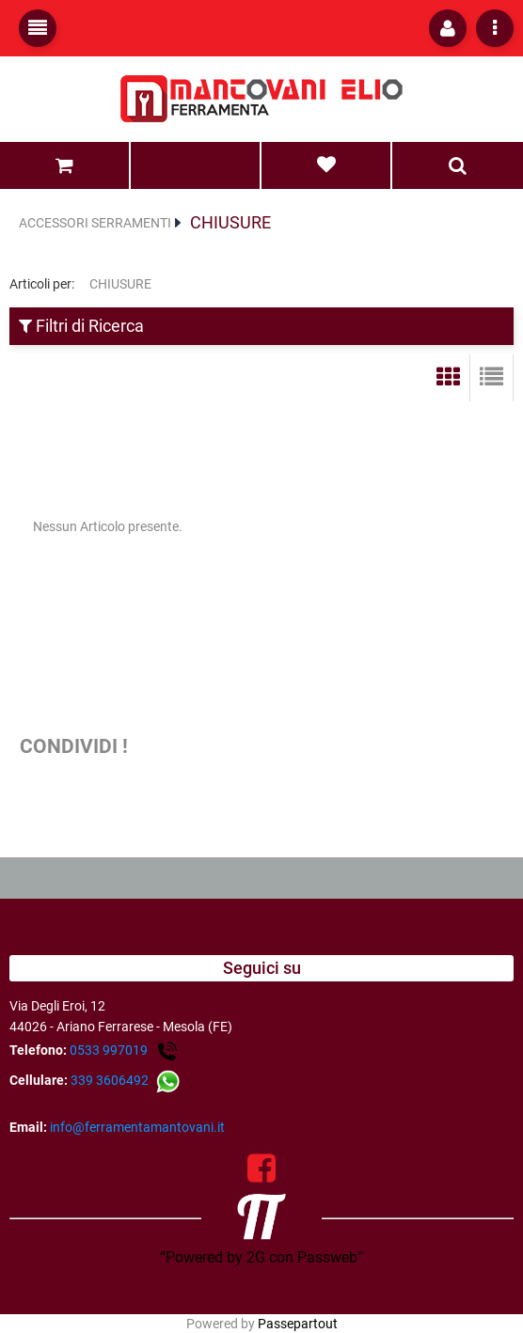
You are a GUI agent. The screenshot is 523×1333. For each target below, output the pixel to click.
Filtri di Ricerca (81, 326)
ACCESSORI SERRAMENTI (95, 222)
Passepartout (298, 1323)
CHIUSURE (230, 222)
